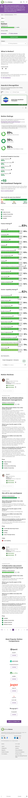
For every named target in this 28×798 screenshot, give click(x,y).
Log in (3, 746)
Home (2, 14)
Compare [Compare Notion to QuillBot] (14, 679)
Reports (3, 750)
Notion (15, 14)
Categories (4, 748)
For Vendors (4, 753)
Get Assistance (6, 77)
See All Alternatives (14, 721)
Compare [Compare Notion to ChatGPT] (14, 655)
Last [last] (27, 629)
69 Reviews (3, 33)
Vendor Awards (5, 752)
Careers (17, 748)
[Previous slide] (22, 107)
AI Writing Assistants (8, 14)
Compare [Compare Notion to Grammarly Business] (14, 667)
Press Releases (18, 750)
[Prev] (5, 630)
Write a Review (13, 33)
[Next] (24, 630)
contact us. (19, 9)
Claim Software (14, 37)
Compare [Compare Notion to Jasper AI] (14, 690)
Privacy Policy (18, 753)
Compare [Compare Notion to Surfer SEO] (14, 702)
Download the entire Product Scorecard (10, 121)
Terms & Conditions (19, 752)
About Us (17, 746)
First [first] (2, 629)
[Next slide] (25, 107)
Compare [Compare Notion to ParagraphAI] (14, 714)
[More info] (10, 158)
